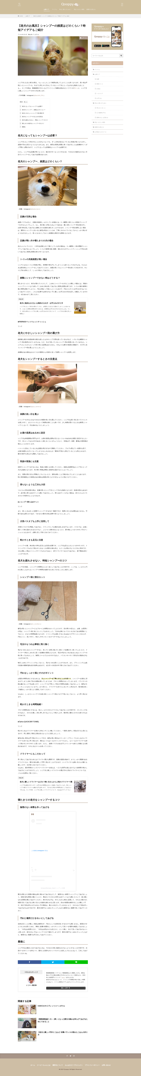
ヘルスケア (100, 93)
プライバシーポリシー (92, 1065)
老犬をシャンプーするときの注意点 (31, 116)
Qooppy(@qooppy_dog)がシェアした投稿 (53, 888)
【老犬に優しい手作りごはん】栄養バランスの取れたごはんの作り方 (63, 1033)
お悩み (98, 88)
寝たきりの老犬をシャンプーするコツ (31, 123)
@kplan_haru (35, 209)
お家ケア (46, 9)
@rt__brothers (35, 624)
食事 (98, 79)
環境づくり (100, 84)
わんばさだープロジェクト (74, 1065)
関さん (76, 88)
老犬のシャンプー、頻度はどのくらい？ (32, 109)
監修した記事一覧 (65, 988)
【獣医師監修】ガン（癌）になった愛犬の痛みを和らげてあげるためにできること (63, 1020)
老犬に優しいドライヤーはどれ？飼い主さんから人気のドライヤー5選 (46, 782)
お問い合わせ (106, 1065)
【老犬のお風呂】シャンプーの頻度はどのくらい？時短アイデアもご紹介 (51, 16)
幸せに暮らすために (65, 9)
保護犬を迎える (90, 9)
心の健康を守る (101, 112)
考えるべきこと (101, 108)
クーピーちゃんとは (43, 1065)
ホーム (32, 1065)
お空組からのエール (100, 132)
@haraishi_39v (38, 95)
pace (63, 977)
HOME (21, 16)
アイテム (54, 9)
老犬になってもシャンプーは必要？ (31, 106)
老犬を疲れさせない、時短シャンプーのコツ (33, 120)
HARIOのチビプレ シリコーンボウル (51, 1006)
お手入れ (37, 34)
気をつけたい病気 (79, 9)
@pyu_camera (35, 406)
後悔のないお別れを (102, 117)
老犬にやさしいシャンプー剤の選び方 (31, 113)
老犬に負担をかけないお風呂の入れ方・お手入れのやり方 (41, 303)
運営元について (57, 1065)
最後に (22, 127)
